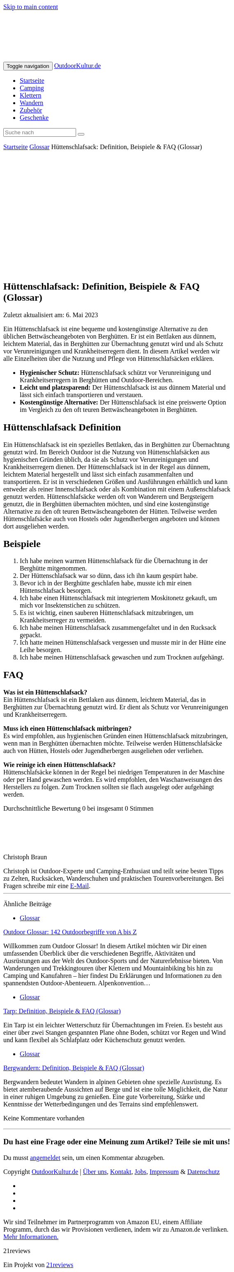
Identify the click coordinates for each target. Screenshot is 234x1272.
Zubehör (31, 110)
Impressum (164, 1171)
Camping (32, 87)
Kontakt (121, 1171)
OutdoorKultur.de (77, 65)
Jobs (140, 1171)
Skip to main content (30, 6)
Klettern (30, 95)
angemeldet (45, 1157)
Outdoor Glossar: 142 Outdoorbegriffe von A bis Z (70, 931)
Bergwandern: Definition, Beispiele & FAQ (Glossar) (73, 1067)
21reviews (59, 1264)
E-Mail (79, 885)
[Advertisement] (117, 215)
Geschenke (34, 117)
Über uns (95, 1171)
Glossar (40, 146)
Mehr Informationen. (30, 1236)
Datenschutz (203, 1171)
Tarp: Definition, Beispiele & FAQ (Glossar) (62, 1011)
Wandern (31, 102)
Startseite (32, 80)
